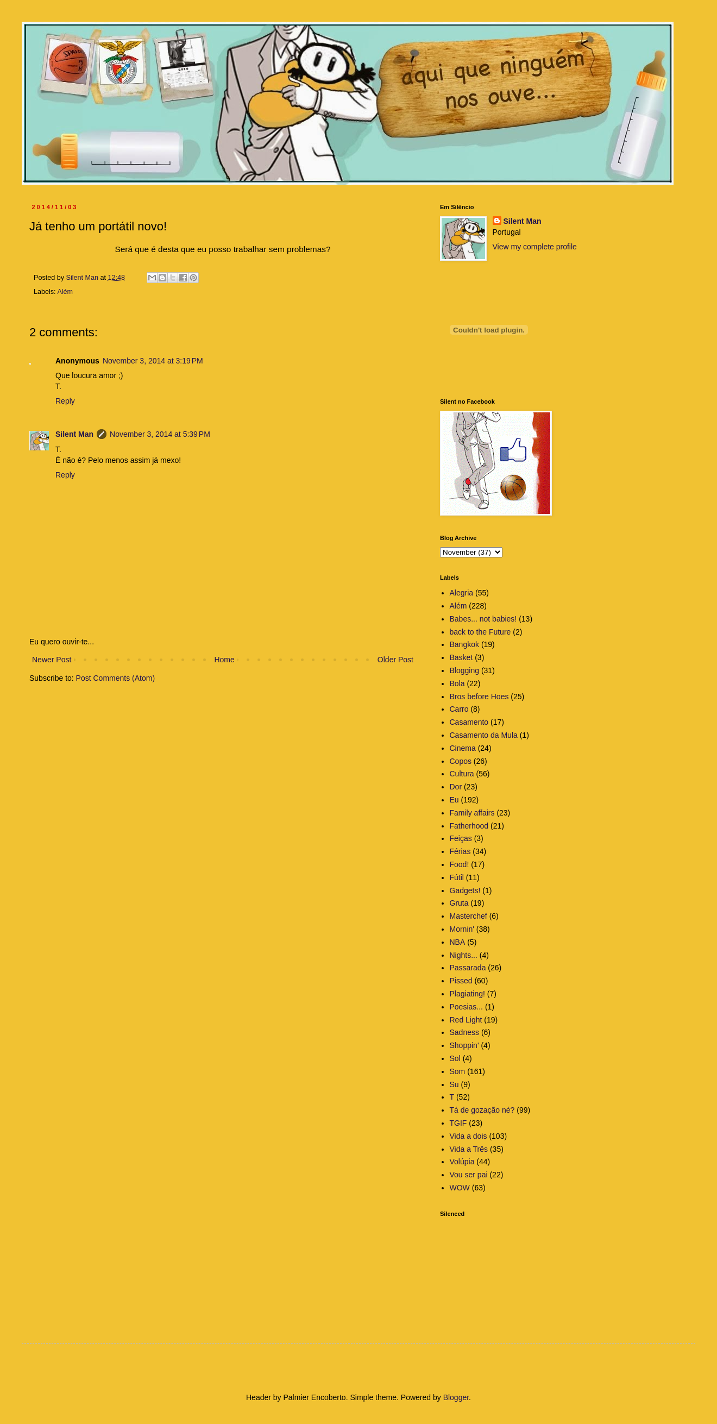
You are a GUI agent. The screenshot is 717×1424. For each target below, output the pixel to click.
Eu (454, 799)
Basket (461, 657)
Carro (459, 709)
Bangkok (464, 644)
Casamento (469, 722)
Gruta (459, 903)
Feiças (461, 838)
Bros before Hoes (479, 696)
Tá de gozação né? (482, 1110)
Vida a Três (469, 1149)
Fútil (457, 877)
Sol (455, 1058)
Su (454, 1084)
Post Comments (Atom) (115, 678)
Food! (459, 864)
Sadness (464, 1032)
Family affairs (472, 812)
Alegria (462, 592)
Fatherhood (469, 825)
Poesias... (466, 1006)
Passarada (468, 967)
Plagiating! (467, 993)
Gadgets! (465, 890)
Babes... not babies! (483, 618)
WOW (460, 1187)
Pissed (461, 980)
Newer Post (51, 659)
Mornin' (462, 929)
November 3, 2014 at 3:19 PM (153, 360)
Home (224, 659)
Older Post (395, 659)
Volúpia (462, 1161)
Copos (460, 761)
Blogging (465, 670)
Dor (456, 786)
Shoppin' (464, 1045)
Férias (460, 851)
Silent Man (74, 434)
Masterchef (468, 916)
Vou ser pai (469, 1174)
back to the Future (480, 632)
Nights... (463, 955)
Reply (65, 401)
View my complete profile (535, 246)
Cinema (463, 748)
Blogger (456, 1397)
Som (458, 1071)
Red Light (466, 1019)
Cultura (462, 773)
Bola (457, 683)
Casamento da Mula (484, 735)
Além (65, 292)
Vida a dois (468, 1136)
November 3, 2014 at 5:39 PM (160, 434)
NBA (458, 942)
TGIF (458, 1123)
